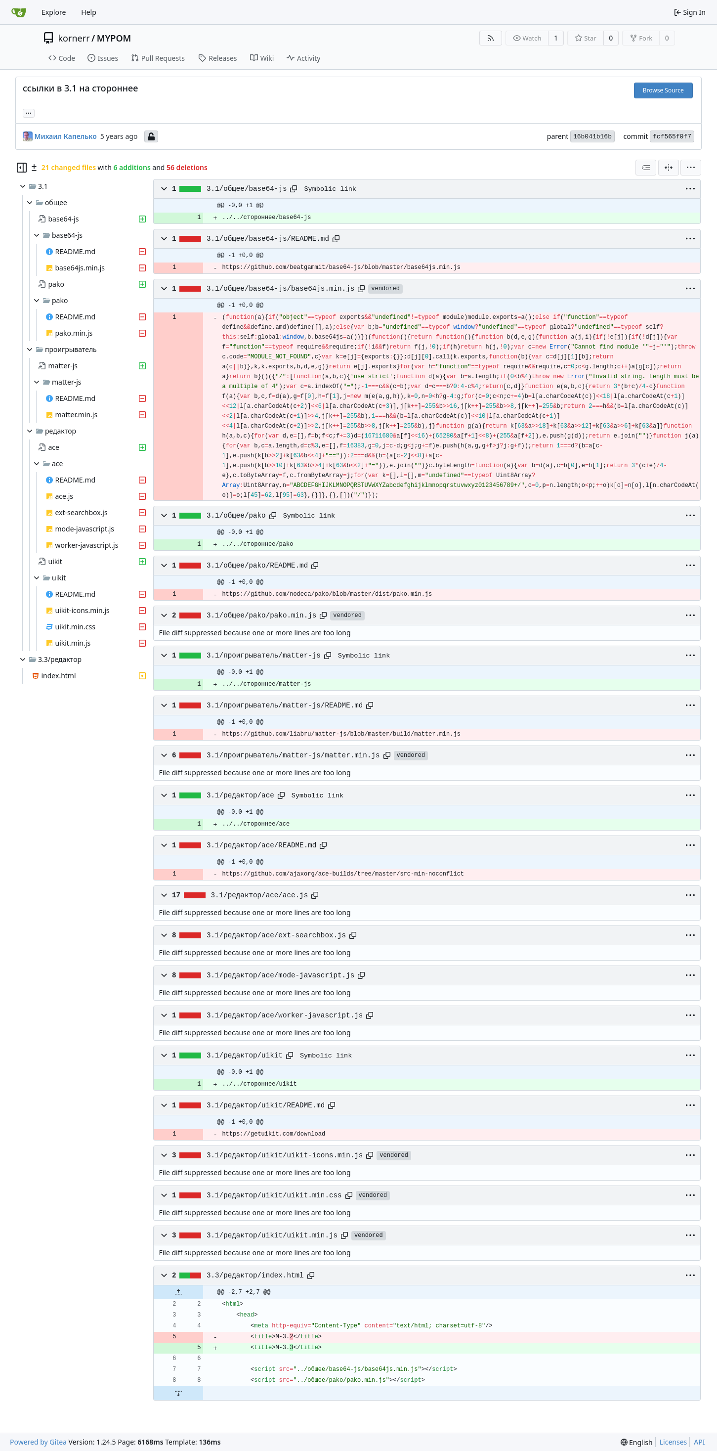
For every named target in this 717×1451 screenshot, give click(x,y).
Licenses (673, 1442)
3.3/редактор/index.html (255, 1275)
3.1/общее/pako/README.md (257, 566)
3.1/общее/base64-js (247, 189)
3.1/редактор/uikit (245, 1055)
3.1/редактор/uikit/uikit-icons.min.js (285, 1155)
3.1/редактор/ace (240, 795)
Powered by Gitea (38, 1442)
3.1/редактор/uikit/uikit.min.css (274, 1195)
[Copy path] (293, 189)
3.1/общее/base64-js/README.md (268, 239)
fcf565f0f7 (672, 136)
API (699, 1442)
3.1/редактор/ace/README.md (261, 845)
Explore (54, 12)
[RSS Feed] (490, 38)
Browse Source (663, 90)
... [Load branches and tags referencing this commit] (29, 112)
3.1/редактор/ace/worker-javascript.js (285, 1015)
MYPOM (114, 38)
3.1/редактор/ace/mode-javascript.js (280, 975)
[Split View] (668, 168)
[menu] (690, 168)
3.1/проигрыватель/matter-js (264, 656)
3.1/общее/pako (236, 516)
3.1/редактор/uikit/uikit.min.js (272, 1235)
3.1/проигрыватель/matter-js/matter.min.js (293, 755)
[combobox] (645, 168)
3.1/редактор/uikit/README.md (266, 1105)
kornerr (74, 38)
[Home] (19, 12)
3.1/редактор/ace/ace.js (259, 895)
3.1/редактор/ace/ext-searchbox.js (276, 935)
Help (88, 12)
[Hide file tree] (22, 168)
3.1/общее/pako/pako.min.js (261, 615)
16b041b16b (592, 136)
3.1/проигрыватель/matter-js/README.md (285, 705)
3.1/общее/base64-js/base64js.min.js (280, 289)
